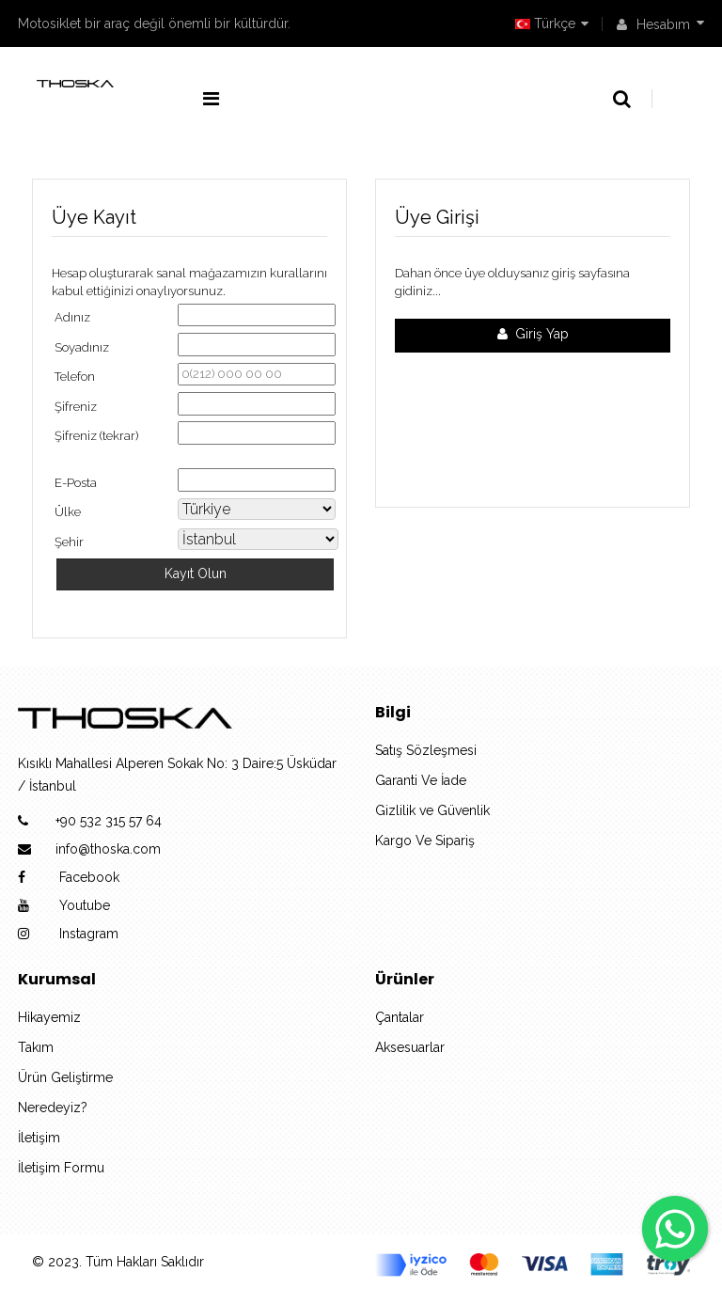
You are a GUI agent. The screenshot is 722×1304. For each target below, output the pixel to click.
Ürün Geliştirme (65, 1077)
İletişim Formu (61, 1167)
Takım (36, 1047)
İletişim (39, 1137)
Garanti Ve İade (420, 780)
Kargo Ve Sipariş (425, 840)
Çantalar (399, 1017)
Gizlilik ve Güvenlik (432, 810)
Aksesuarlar (410, 1047)
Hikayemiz (49, 1017)
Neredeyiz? (52, 1107)
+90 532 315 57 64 (108, 820)
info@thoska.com (108, 848)
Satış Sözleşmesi (426, 750)
